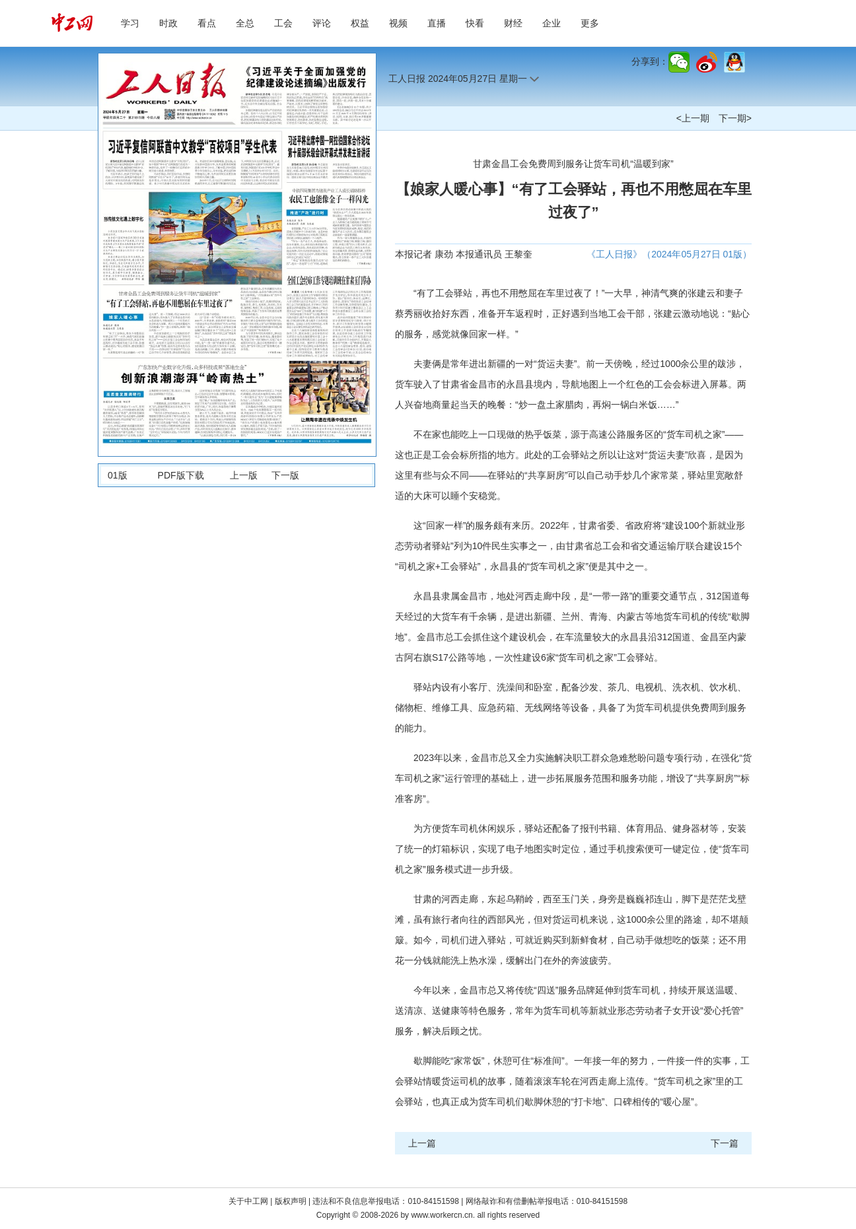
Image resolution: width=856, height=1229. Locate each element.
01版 (117, 475)
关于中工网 (248, 1201)
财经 (513, 23)
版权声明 (291, 1201)
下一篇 (724, 1143)
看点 (206, 23)
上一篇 (422, 1143)
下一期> (735, 118)
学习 (130, 23)
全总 (245, 23)
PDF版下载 (181, 475)
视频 (398, 23)
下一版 (285, 475)
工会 (283, 23)
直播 (436, 23)
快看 (475, 23)
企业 (551, 23)
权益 (360, 23)
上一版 (244, 475)
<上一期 (692, 118)
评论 (321, 23)
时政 (168, 23)
